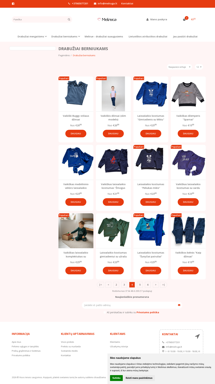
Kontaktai (127, 3)
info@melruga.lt (105, 3)
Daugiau (76, 133)
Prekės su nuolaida (71, 346)
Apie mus (16, 341)
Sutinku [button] (116, 378)
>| (163, 284)
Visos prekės (67, 341)
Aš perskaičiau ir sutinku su (133, 312)
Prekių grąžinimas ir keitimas (26, 350)
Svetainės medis (69, 350)
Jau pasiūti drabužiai (185, 36)
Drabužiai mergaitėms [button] (31, 36)
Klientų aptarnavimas (77, 334)
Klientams (117, 334)
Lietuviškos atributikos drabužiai (148, 36)
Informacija (21, 334)
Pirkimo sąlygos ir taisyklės (25, 346)
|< (100, 284)
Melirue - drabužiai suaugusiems (104, 36)
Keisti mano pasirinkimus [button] (139, 378)
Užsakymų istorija (119, 346)
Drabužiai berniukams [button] (64, 36)
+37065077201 (78, 3)
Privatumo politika (21, 355)
